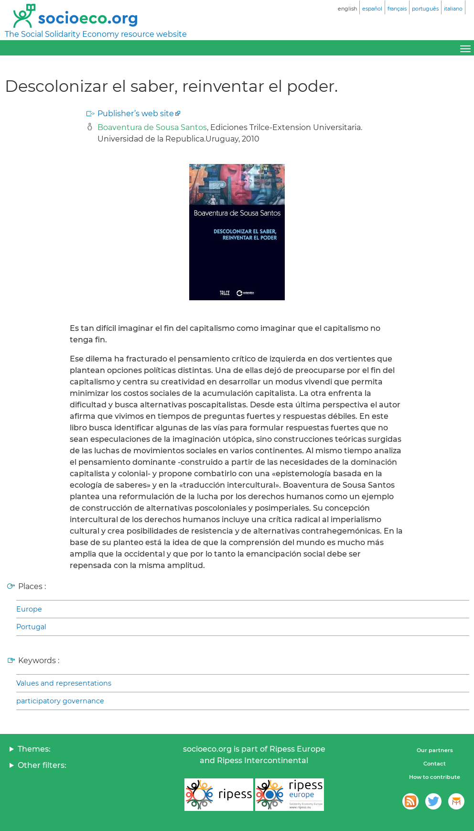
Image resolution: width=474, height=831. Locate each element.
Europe (29, 609)
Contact (434, 763)
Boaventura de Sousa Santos (152, 127)
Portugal (31, 627)
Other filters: (42, 765)
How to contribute (434, 777)
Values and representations (63, 683)
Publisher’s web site (135, 113)
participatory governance (60, 701)
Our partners (435, 750)
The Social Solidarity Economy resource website (96, 34)
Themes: (34, 749)
